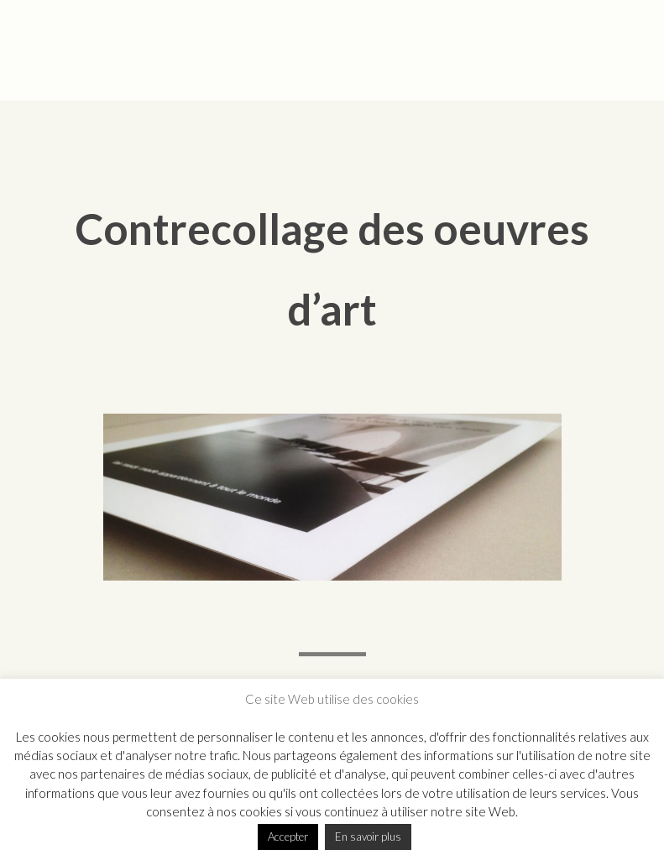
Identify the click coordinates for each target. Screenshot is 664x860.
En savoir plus (368, 836)
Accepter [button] (288, 836)
